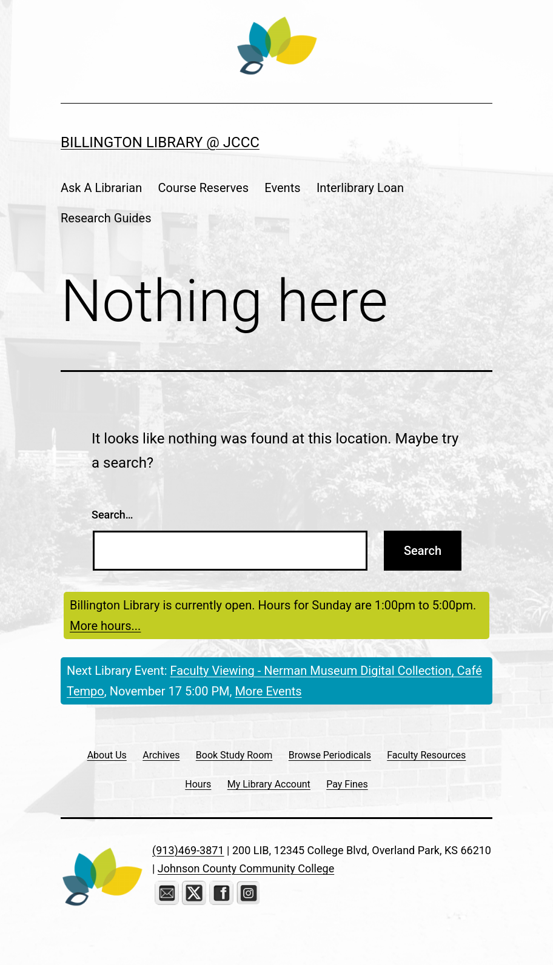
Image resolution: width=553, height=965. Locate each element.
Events (282, 188)
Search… (112, 514)
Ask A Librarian (101, 188)
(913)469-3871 (188, 850)
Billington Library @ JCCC (160, 142)
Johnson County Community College (246, 868)
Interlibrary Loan (360, 188)
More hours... (105, 625)
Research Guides (106, 218)
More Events (268, 691)
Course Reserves (203, 188)
